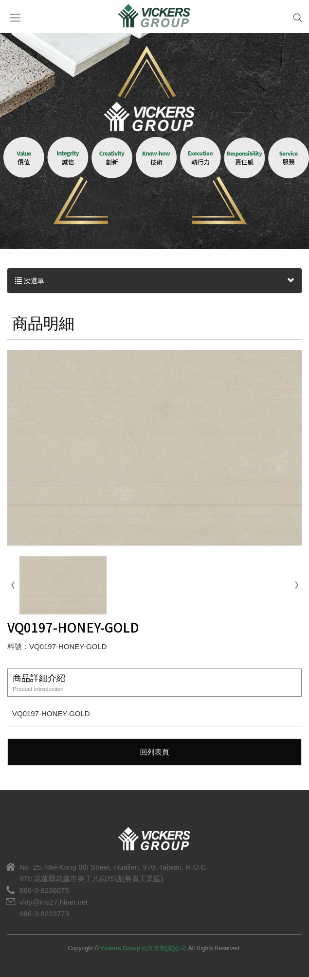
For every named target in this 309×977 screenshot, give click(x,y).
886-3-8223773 (44, 913)
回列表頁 (154, 752)
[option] (154, 137)
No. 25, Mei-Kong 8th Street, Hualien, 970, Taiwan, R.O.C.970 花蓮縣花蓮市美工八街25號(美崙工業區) (113, 873)
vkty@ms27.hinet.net (53, 902)
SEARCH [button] (293, 18)
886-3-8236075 (44, 890)
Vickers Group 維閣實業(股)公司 (155, 16)
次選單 (154, 281)
